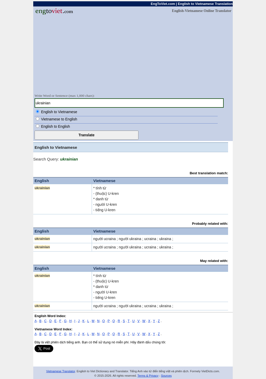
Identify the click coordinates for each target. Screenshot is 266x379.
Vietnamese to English (59, 119)
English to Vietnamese (59, 112)
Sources (166, 375)
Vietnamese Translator (60, 371)
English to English (55, 126)
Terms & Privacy (147, 375)
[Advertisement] (133, 53)
